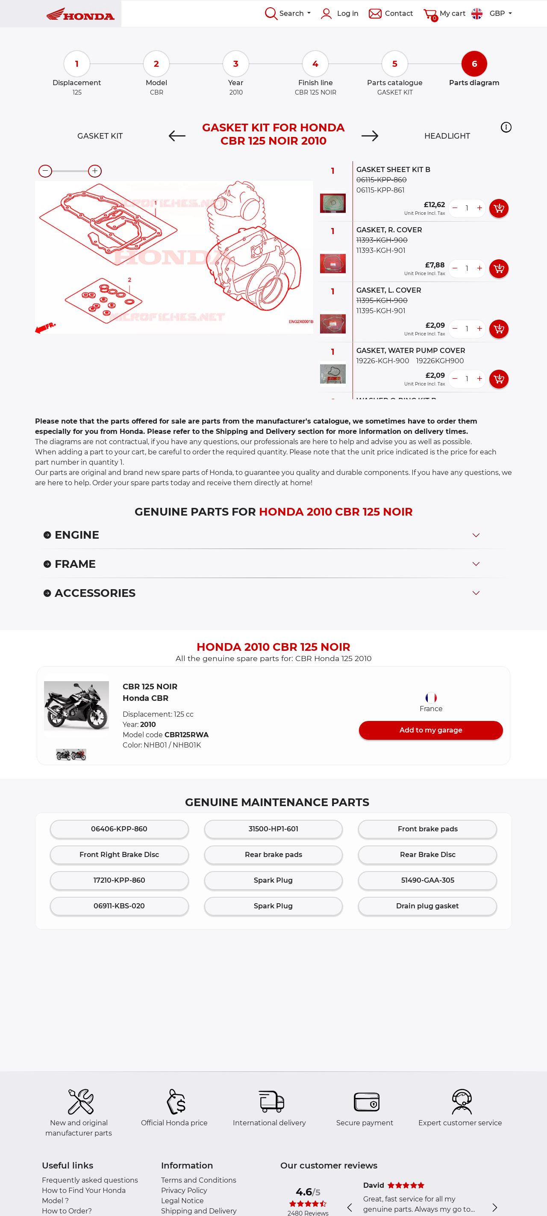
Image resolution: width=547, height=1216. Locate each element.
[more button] (479, 208)
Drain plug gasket (427, 906)
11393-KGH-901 (381, 250)
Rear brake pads (273, 855)
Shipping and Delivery (199, 1211)
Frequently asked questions (90, 1180)
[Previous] (177, 136)
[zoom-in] (95, 171)
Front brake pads (428, 829)
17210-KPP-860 (119, 880)
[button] (506, 127)
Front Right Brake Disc (119, 855)
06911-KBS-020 (119, 906)
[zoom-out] (45, 171)
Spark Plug (273, 880)
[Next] (370, 136)
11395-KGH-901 (381, 311)
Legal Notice (182, 1201)
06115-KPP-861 (380, 190)
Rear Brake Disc (428, 855)
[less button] (454, 208)
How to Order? (67, 1211)
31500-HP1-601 (273, 829)
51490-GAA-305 (427, 880)
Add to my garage (431, 730)
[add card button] (499, 208)
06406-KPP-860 (119, 829)
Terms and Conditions (198, 1180)
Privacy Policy (184, 1190)
